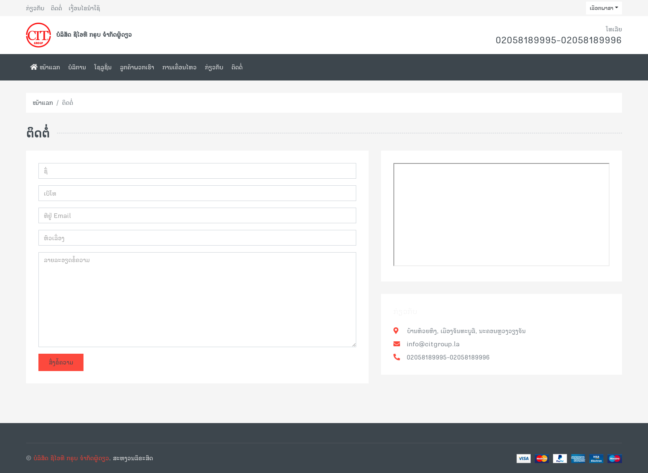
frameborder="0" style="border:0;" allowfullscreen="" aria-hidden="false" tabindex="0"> (501, 214)
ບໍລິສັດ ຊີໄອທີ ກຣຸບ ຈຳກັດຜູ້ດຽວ (71, 458)
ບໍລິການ (77, 67)
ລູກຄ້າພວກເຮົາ (137, 67)
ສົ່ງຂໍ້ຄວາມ (61, 362)
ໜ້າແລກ (45, 67)
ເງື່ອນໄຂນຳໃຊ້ (84, 8)
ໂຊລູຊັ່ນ (103, 67)
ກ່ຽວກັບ (35, 8)
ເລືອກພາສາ (601, 8)
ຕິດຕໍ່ (56, 8)
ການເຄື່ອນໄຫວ (179, 67)
